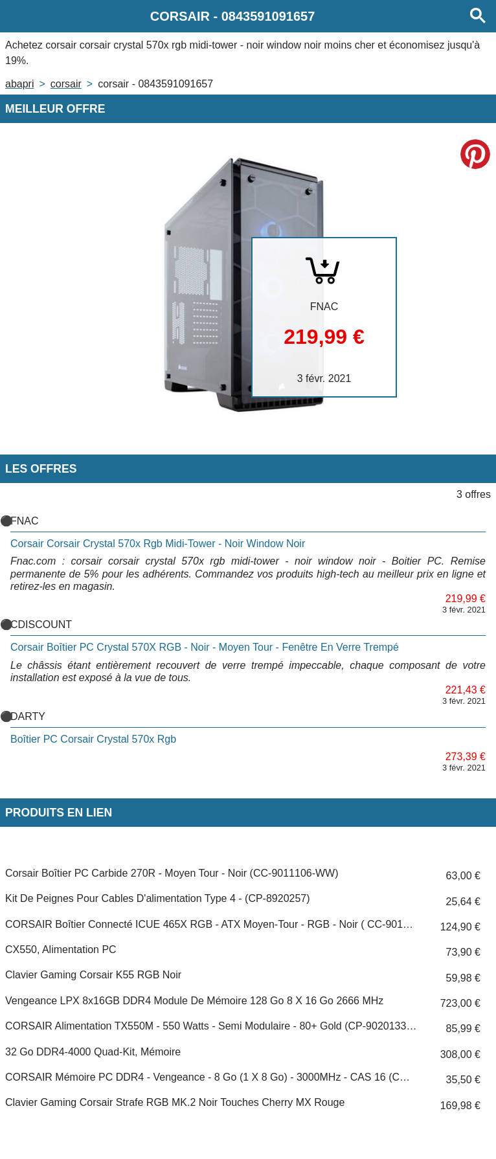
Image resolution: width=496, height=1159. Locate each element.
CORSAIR (66, 83)
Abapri (19, 83)
